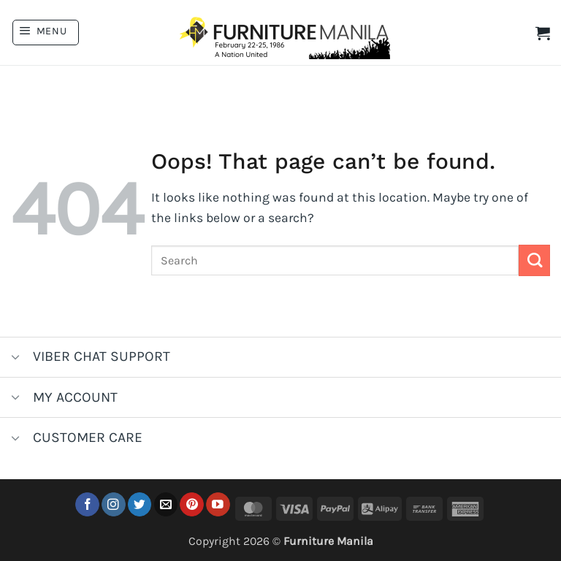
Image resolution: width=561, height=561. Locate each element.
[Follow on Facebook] (87, 504)
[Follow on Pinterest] (192, 504)
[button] (45, 32)
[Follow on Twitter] (140, 504)
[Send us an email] (166, 504)
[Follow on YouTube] (218, 504)
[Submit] (534, 260)
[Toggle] (15, 358)
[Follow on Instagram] (114, 504)
